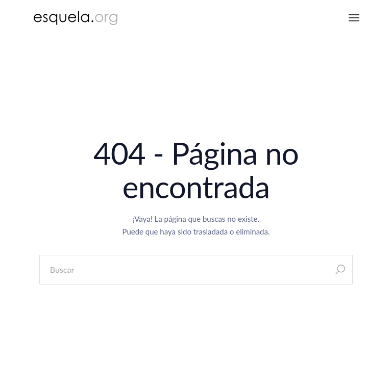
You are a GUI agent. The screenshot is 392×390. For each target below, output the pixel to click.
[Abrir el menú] (354, 18)
